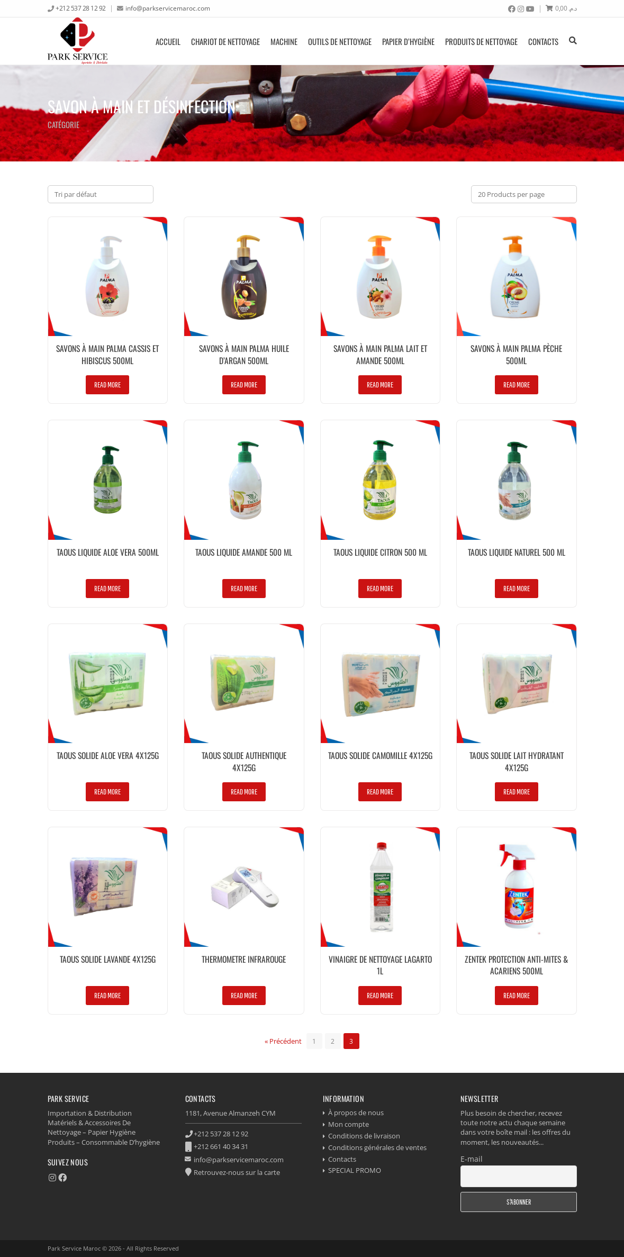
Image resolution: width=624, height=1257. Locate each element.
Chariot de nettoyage (225, 41)
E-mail (471, 1159)
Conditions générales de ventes (377, 1147)
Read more (107, 384)
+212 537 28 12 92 (81, 8)
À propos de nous (356, 1112)
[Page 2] (332, 1041)
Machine (283, 41)
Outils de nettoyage (340, 41)
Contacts (543, 41)
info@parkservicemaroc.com (167, 8)
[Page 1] (314, 1041)
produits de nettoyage (481, 41)
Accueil (168, 41)
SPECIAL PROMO (354, 1170)
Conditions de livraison (364, 1136)
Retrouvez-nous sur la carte (237, 1172)
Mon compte (348, 1124)
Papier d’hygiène (408, 41)
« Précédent (283, 1041)
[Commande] (100, 194)
